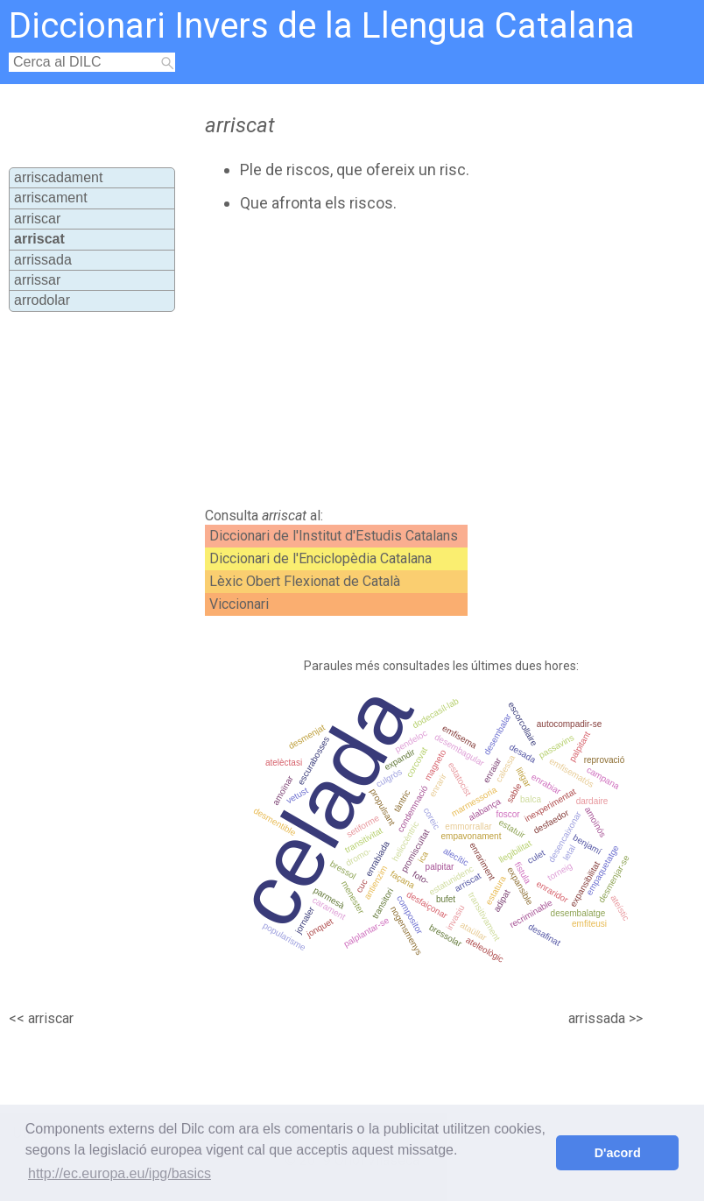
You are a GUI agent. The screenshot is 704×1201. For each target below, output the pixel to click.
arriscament (51, 197)
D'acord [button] (618, 1153)
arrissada (43, 259)
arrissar (37, 279)
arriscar (37, 218)
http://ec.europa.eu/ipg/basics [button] (119, 1173)
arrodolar (42, 300)
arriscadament (58, 177)
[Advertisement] (389, 360)
